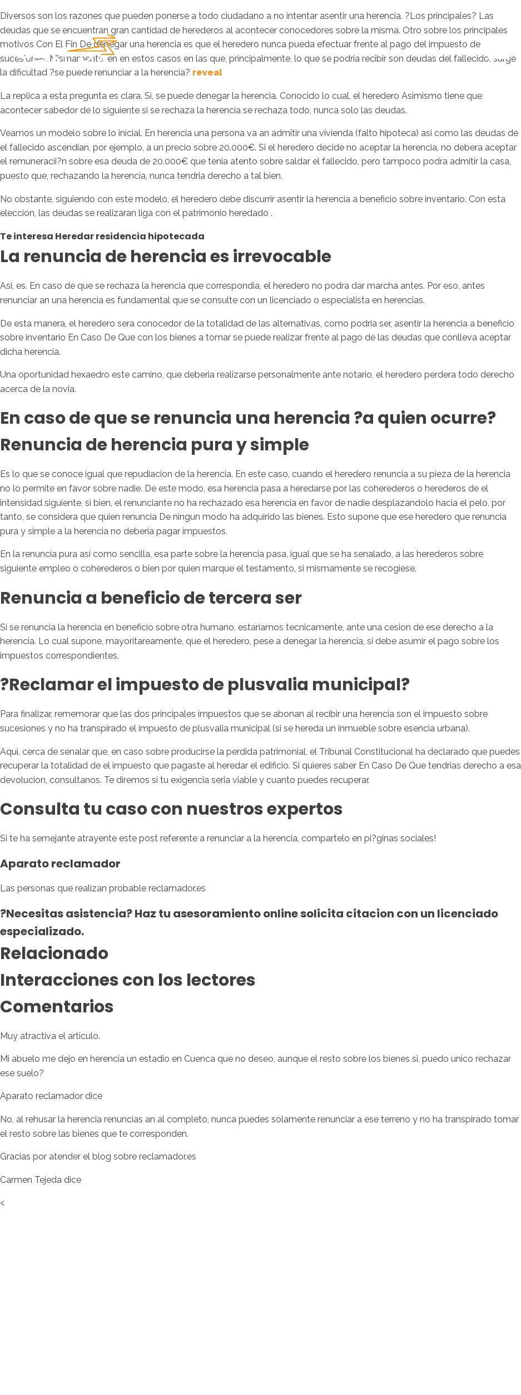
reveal (207, 72)
